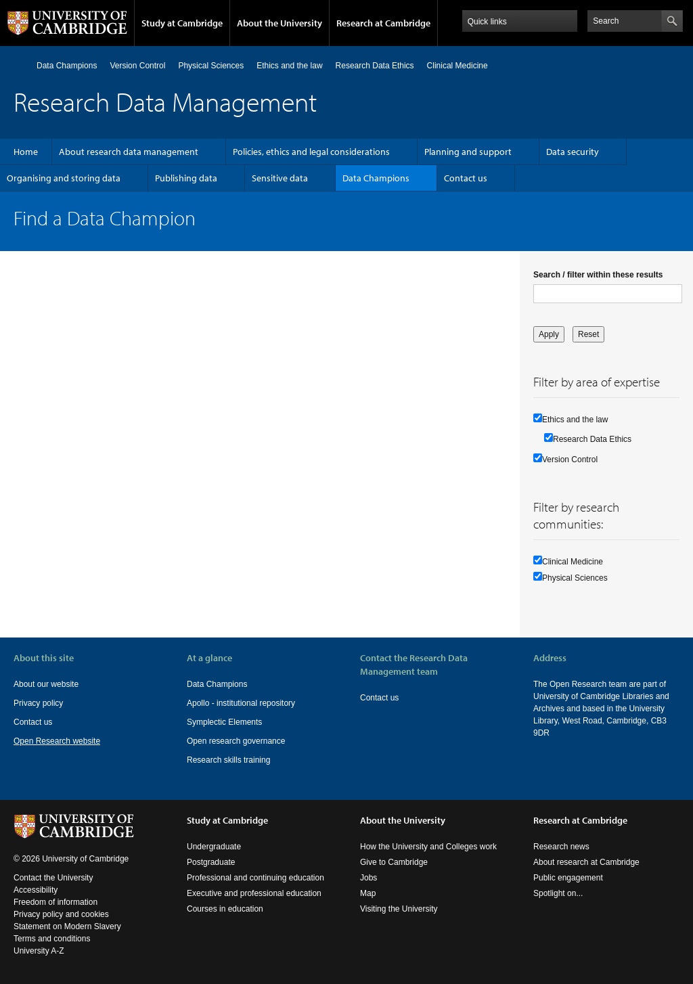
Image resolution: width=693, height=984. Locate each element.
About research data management (128, 152)
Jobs (368, 877)
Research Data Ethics (375, 65)
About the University (279, 23)
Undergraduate (214, 846)
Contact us (465, 178)
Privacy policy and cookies (61, 914)
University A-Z (39, 951)
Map (368, 893)
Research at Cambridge (383, 23)
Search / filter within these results (598, 274)
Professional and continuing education (255, 877)
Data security (572, 152)
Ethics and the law (289, 65)
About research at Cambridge (586, 862)
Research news (561, 846)
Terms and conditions (52, 938)
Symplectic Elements (224, 722)
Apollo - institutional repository (241, 703)
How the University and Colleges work (428, 846)
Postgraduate (211, 862)
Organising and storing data (63, 178)
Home (19, 65)
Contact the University (53, 877)
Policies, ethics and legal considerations (311, 152)
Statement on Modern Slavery (67, 926)
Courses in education (225, 909)
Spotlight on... (558, 893)
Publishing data (186, 178)
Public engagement (568, 877)
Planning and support (468, 152)
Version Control (137, 65)
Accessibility (36, 890)
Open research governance (236, 741)
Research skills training (228, 760)
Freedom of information (55, 902)
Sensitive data (280, 178)
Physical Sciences (211, 65)
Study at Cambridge (182, 23)
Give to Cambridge (394, 862)
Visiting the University (399, 909)
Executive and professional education (254, 893)
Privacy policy (38, 703)
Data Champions (67, 65)
